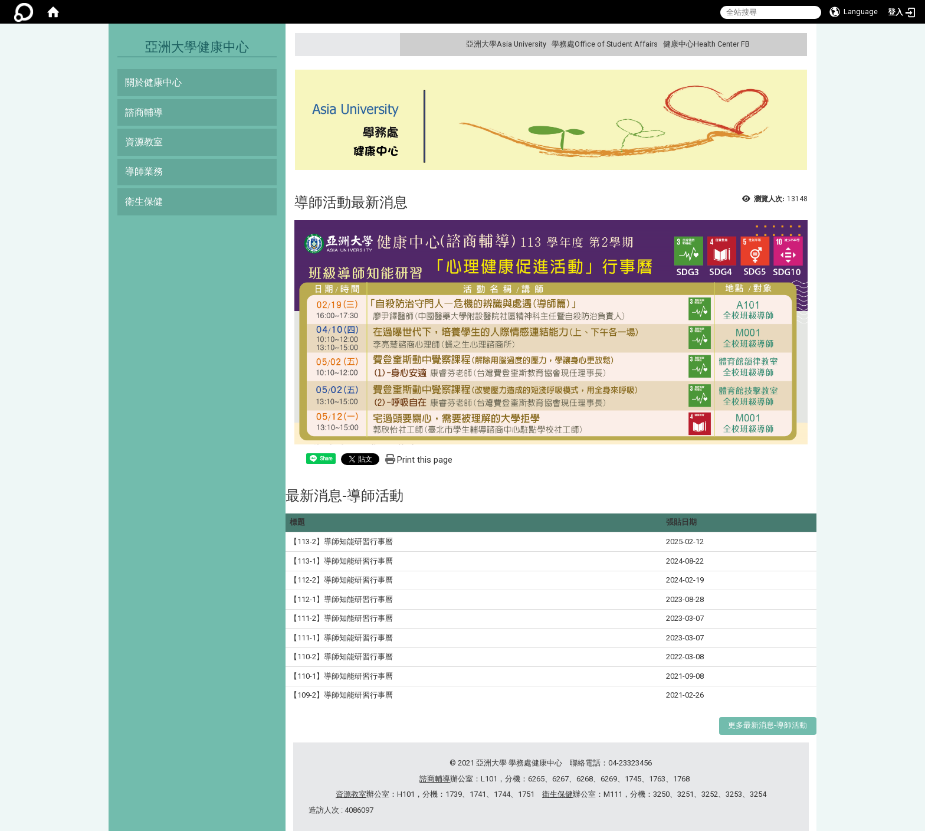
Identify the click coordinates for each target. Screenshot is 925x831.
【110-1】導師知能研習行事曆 (341, 676)
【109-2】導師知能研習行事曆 (341, 695)
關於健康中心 (153, 82)
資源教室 (144, 142)
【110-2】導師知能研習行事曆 (341, 656)
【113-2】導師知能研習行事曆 (341, 541)
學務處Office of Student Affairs (605, 44)
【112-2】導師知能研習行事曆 (341, 579)
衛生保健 (144, 201)
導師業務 (144, 171)
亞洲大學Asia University (506, 44)
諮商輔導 (144, 112)
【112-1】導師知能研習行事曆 (341, 599)
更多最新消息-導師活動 (767, 725)
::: (796, 44)
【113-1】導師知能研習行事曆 (341, 561)
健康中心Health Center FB (706, 44)
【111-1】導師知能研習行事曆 (341, 637)
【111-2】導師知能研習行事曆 (341, 618)
